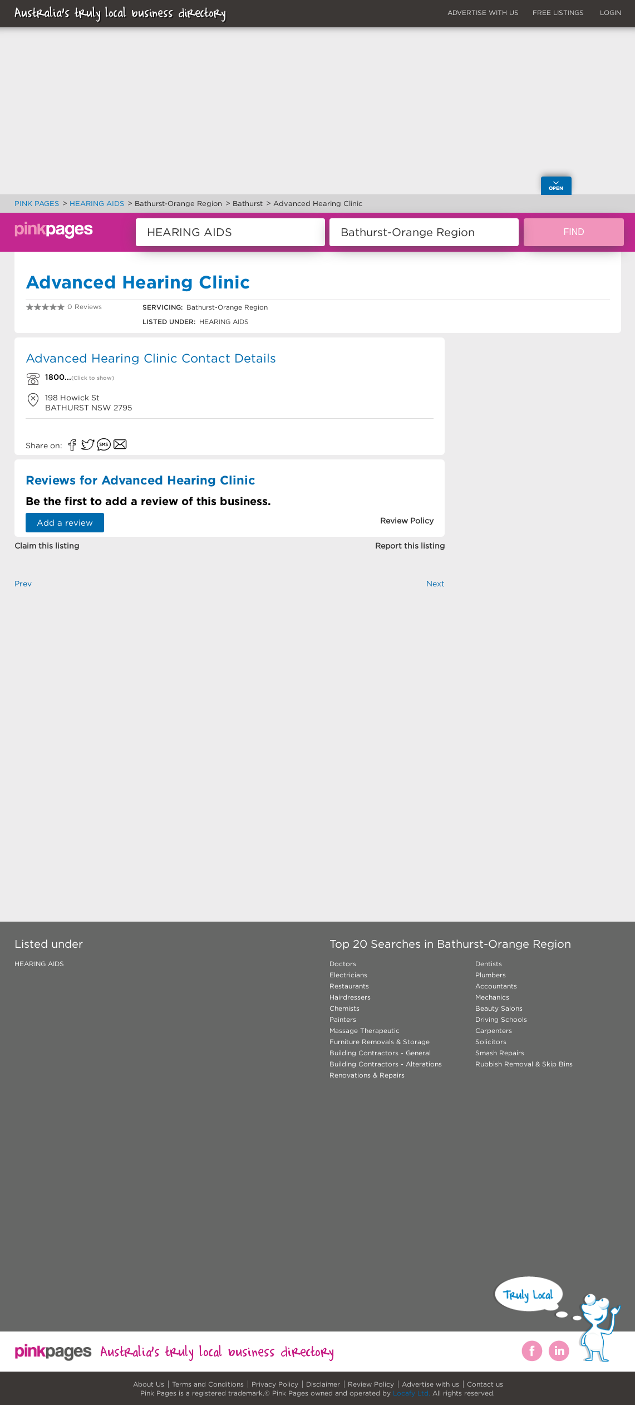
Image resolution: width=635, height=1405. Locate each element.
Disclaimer (323, 1384)
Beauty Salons (499, 1008)
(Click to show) (92, 378)
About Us (148, 1384)
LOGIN (610, 12)
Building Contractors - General (380, 1052)
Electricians (348, 974)
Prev (23, 583)
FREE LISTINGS (558, 12)
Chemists (344, 1008)
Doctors (342, 963)
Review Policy (371, 1384)
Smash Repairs (499, 1052)
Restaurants (349, 986)
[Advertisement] (229, 737)
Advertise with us (430, 1384)
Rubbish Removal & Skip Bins (524, 1064)
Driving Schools (501, 1019)
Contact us (485, 1384)
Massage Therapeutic (364, 1030)
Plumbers (490, 974)
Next (435, 583)
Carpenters (493, 1030)
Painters (342, 1019)
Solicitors (490, 1041)
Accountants (496, 986)
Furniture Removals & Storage (379, 1041)
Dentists (488, 963)
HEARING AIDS (39, 963)
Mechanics (492, 997)
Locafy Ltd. (411, 1393)
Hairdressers (350, 997)
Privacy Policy (275, 1384)
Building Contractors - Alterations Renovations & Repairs (385, 1069)
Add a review (65, 522)
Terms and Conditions (208, 1384)
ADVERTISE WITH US (483, 12)
